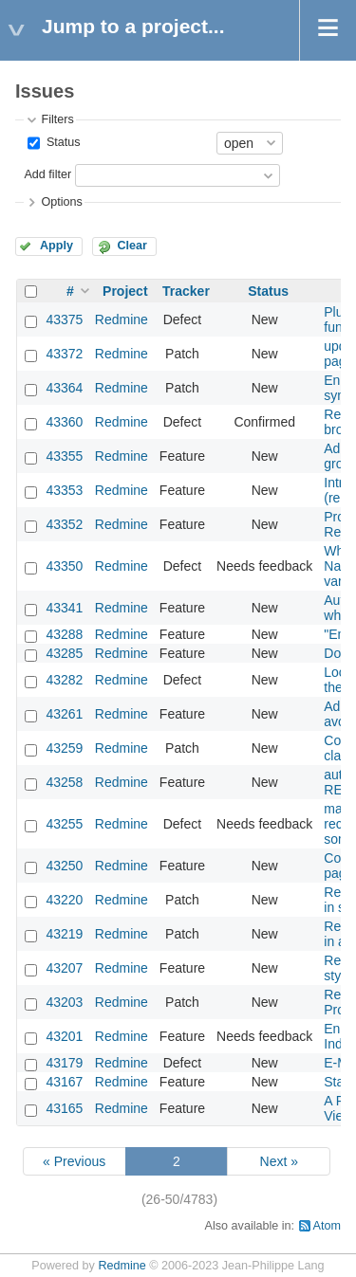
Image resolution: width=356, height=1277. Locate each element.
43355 (64, 456)
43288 (64, 634)
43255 (64, 823)
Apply (56, 245)
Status (61, 142)
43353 (64, 490)
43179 (64, 1062)
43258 (64, 782)
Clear (132, 245)
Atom (327, 1225)
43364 (64, 387)
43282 (64, 679)
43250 (64, 865)
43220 (64, 899)
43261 (64, 713)
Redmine (121, 319)
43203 (64, 1002)
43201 (64, 1036)
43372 (64, 353)
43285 (64, 653)
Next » (279, 1161)
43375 (64, 319)
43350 (64, 566)
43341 (64, 607)
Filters (57, 119)
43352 (64, 524)
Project (125, 291)
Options (61, 202)
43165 (64, 1108)
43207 (64, 968)
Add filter (47, 174)
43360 (64, 421)
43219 (64, 933)
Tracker (186, 291)
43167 (64, 1081)
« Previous (74, 1161)
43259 (64, 748)
